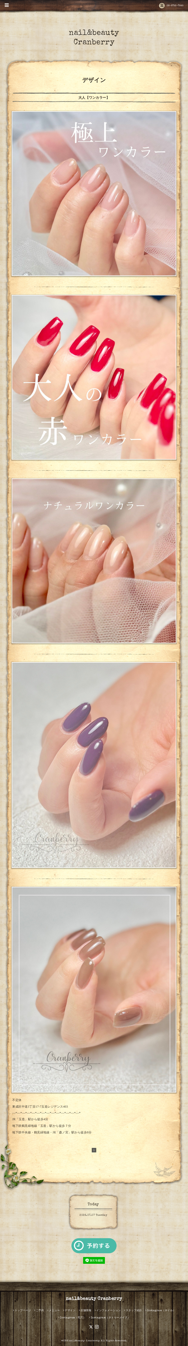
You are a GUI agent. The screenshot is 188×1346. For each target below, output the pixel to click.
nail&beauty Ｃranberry (84, 1341)
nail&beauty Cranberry (94, 1299)
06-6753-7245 (171, 6)
